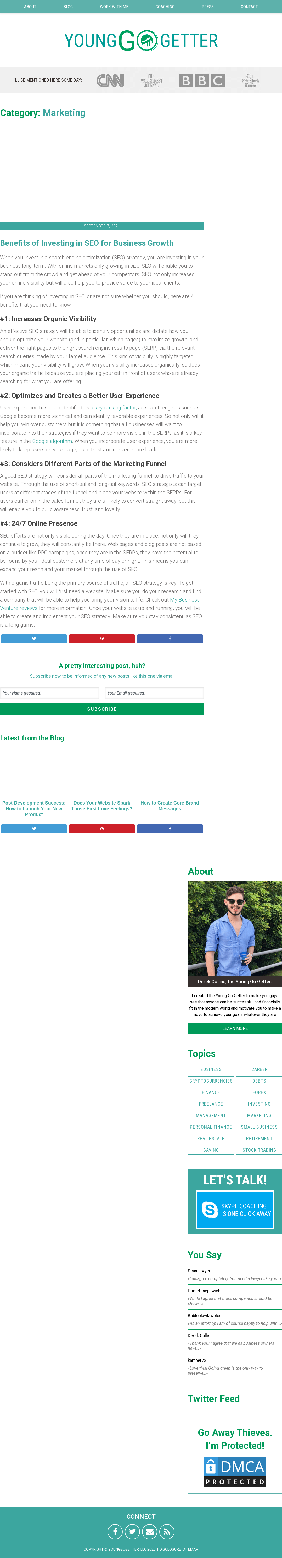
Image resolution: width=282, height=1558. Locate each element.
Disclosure (170, 1549)
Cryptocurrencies (211, 1081)
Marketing (64, 112)
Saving (211, 1150)
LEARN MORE (235, 1028)
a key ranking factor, (114, 407)
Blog (68, 6)
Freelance (211, 1104)
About (30, 6)
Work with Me (114, 6)
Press (208, 6)
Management (211, 1115)
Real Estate (211, 1138)
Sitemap (190, 1549)
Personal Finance (211, 1127)
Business (211, 1069)
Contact (249, 6)
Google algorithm (52, 441)
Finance (211, 1092)
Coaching (165, 6)
